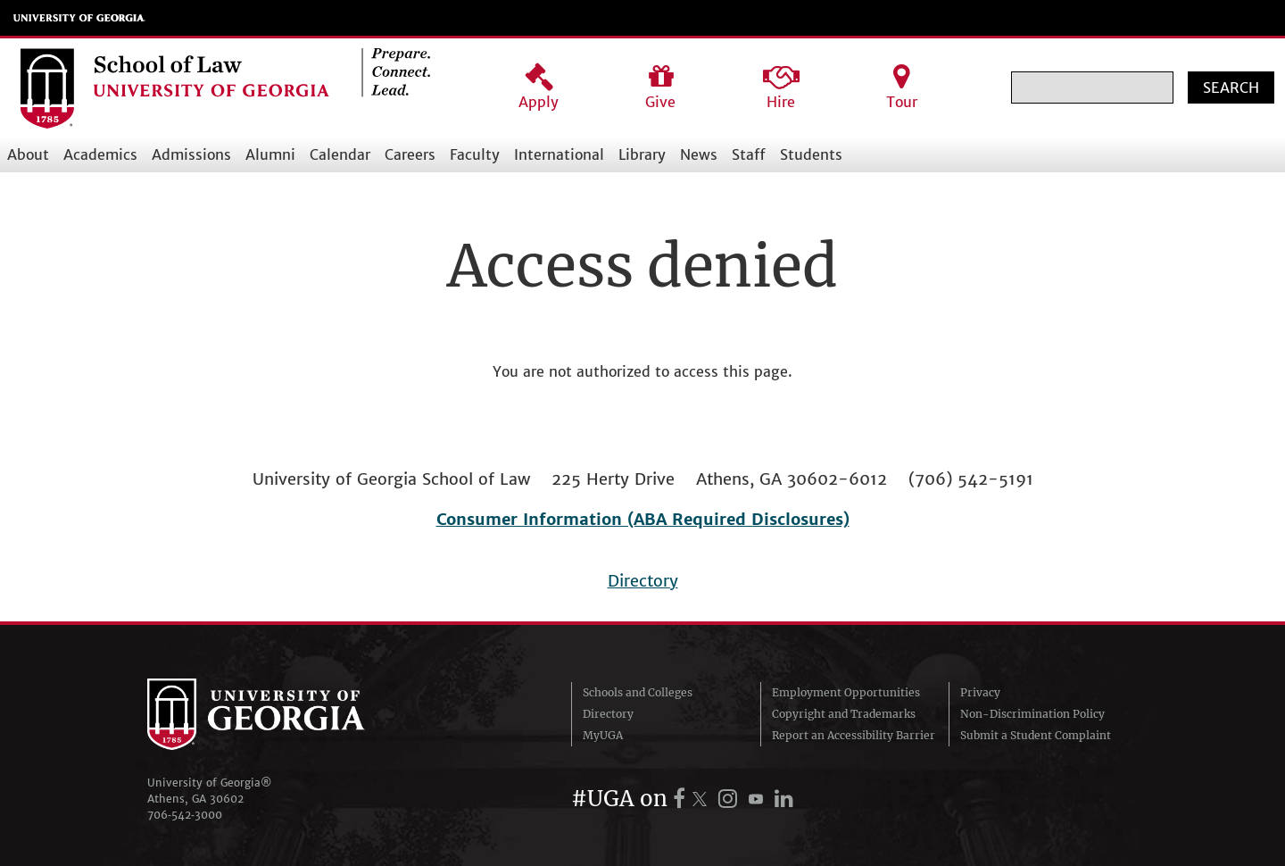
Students (811, 154)
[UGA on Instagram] (730, 798)
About (28, 154)
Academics (100, 154)
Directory (643, 580)
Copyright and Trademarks (844, 713)
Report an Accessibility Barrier (853, 735)
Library (642, 154)
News (698, 154)
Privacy (980, 692)
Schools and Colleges (637, 692)
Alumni (270, 154)
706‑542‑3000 (184, 814)
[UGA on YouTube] (758, 798)
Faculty (475, 154)
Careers (410, 154)
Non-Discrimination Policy (1032, 713)
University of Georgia (79, 17)
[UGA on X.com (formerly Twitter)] (702, 798)
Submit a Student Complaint (1035, 735)
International (559, 154)
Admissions (191, 154)
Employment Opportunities (846, 692)
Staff (749, 154)
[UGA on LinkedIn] (784, 798)
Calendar (340, 154)
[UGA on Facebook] (682, 798)
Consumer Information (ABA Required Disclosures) (643, 519)
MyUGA (603, 735)
